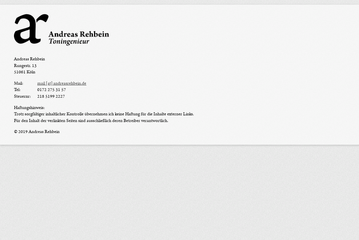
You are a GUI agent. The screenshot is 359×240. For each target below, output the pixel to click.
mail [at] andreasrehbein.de (61, 83)
